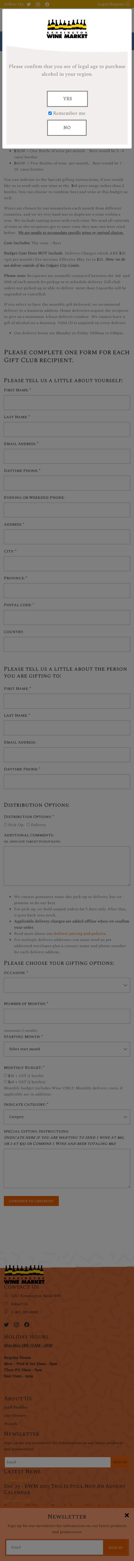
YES (67, 98)
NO (67, 127)
